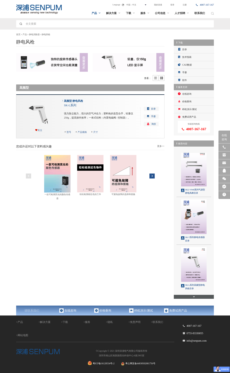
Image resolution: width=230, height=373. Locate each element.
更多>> (160, 146)
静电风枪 (46, 34)
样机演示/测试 (187, 109)
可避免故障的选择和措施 (123, 194)
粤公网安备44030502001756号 (138, 363)
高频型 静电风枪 (73, 103)
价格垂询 (184, 101)
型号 (69, 132)
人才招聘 (182, 13)
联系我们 (199, 13)
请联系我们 (31, 310)
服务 (145, 13)
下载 (130, 13)
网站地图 (23, 335)
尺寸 (95, 132)
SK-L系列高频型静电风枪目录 (195, 287)
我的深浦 (158, 5)
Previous (28, 176)
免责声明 (135, 322)
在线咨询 (184, 93)
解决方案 (113, 13)
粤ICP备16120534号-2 (101, 363)
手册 (182, 72)
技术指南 (184, 57)
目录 (182, 49)
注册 (185, 5)
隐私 (110, 322)
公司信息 (162, 13)
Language (116, 4)
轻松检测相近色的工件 (90, 194)
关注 (40, 130)
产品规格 (82, 132)
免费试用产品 (187, 116)
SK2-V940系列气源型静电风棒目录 (195, 191)
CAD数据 (185, 64)
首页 (18, 34)
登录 (172, 5)
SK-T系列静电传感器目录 (195, 239)
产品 (96, 13)
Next (152, 176)
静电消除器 (34, 34)
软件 (182, 80)
